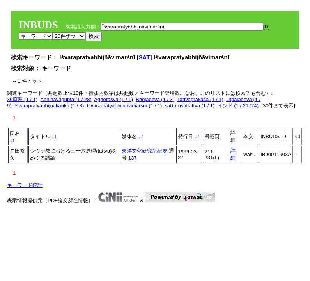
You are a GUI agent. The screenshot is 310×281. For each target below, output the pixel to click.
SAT (144, 57)
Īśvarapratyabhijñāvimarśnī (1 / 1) (124, 105)
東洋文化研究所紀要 (144, 151)
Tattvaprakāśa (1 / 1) (200, 99)
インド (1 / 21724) (238, 105)
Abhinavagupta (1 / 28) (66, 99)
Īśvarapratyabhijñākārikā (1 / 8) (49, 105)
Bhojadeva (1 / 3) (155, 99)
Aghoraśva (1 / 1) (113, 99)
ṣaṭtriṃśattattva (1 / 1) (190, 105)
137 (132, 158)
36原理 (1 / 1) (22, 99)
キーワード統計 (25, 185)
